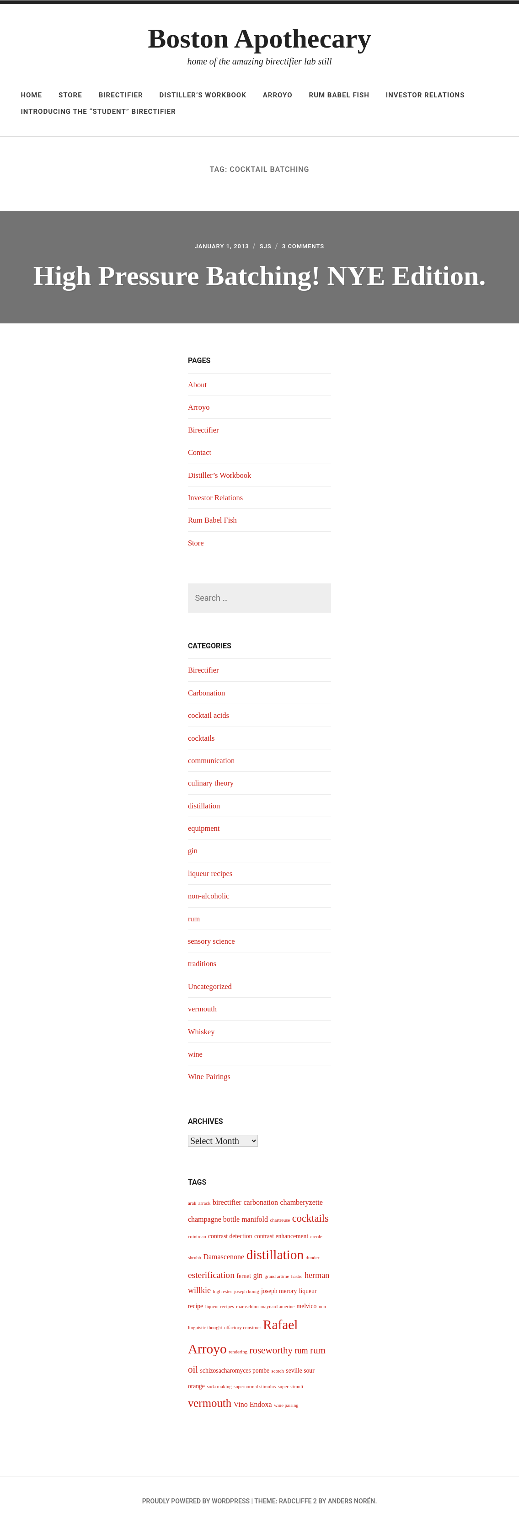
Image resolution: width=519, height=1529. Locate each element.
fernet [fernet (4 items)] (243, 1278)
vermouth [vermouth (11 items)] (209, 1406)
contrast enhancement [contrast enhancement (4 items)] (281, 1238)
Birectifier (121, 95)
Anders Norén (351, 1504)
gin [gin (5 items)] (257, 1278)
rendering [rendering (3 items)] (238, 1354)
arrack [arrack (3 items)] (204, 1205)
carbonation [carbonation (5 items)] (260, 1205)
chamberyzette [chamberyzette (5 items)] (301, 1205)
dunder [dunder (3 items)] (313, 1260)
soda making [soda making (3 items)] (219, 1389)
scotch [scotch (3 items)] (278, 1373)
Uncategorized (212, 989)
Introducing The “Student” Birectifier (98, 111)
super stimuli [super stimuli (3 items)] (290, 1389)
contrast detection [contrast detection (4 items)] (230, 1238)
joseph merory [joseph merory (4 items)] (279, 1293)
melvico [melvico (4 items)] (307, 1308)
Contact (201, 455)
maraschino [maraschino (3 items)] (247, 1309)
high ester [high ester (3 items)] (222, 1294)
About (198, 387)
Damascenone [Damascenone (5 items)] (223, 1259)
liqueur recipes (212, 876)
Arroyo (278, 95)
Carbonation (208, 695)
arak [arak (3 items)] (192, 1205)
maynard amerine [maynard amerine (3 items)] (277, 1309)
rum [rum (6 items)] (301, 1353)
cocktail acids (210, 717)
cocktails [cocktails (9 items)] (310, 1221)
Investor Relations (425, 95)
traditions (203, 966)
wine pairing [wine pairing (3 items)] (286, 1408)
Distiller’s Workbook (203, 95)
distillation (205, 808)
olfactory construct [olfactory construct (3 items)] (242, 1330)
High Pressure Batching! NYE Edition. (259, 277)
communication (213, 763)
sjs (267, 247)
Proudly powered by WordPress (196, 1504)
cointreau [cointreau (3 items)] (197, 1239)
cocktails (202, 740)
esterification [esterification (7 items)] (211, 1278)
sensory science (213, 943)
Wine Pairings (211, 1079)
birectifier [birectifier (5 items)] (227, 1205)
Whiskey (202, 1034)
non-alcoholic (210, 898)
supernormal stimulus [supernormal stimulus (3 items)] (255, 1389)
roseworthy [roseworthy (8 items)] (271, 1352)
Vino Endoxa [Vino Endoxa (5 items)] (253, 1407)
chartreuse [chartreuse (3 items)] (280, 1222)
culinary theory (213, 785)
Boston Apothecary (259, 38)
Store (70, 95)
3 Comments (310, 247)
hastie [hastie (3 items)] (297, 1279)
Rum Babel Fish (339, 95)
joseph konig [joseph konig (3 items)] (246, 1294)
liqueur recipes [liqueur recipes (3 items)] (219, 1309)
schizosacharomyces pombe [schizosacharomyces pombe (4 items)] (235, 1373)
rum (194, 921)
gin (193, 853)
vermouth (203, 1011)
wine (196, 1056)
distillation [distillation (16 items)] (275, 1257)
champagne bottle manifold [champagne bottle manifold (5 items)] (228, 1222)
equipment (205, 830)
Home (31, 95)
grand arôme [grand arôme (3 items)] (277, 1279)
